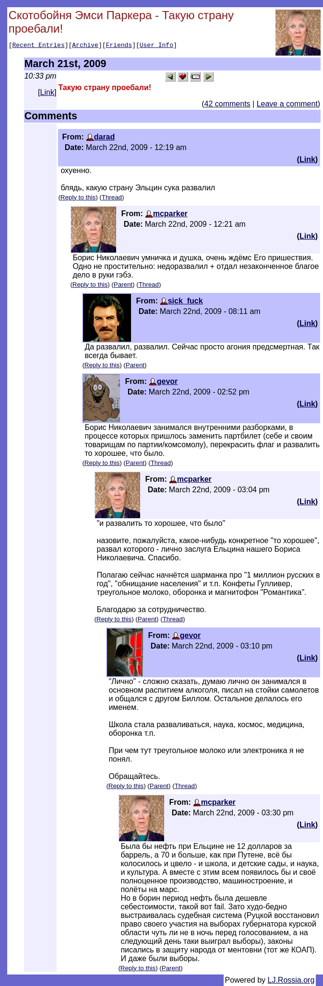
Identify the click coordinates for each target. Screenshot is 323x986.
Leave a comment (287, 104)
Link (47, 92)
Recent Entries (38, 46)
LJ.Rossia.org (291, 980)
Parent (123, 284)
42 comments (227, 104)
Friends (119, 46)
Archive (85, 46)
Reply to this (78, 197)
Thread (112, 197)
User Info (156, 46)
